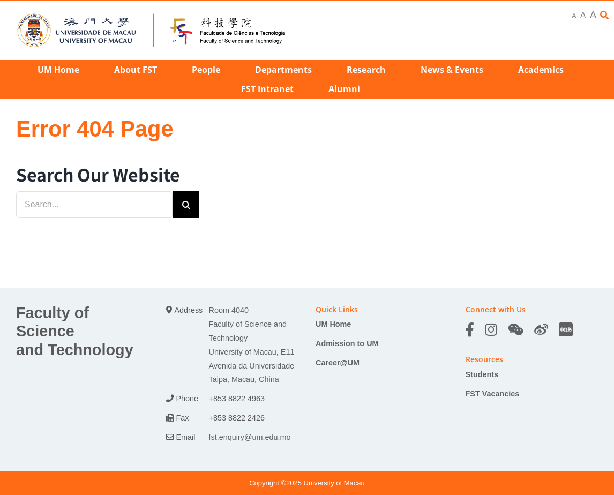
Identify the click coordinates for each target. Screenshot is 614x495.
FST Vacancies (493, 393)
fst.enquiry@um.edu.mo (250, 437)
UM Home (333, 324)
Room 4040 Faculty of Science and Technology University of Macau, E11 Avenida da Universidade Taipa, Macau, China (252, 345)
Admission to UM (347, 343)
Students (482, 374)
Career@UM (338, 362)
